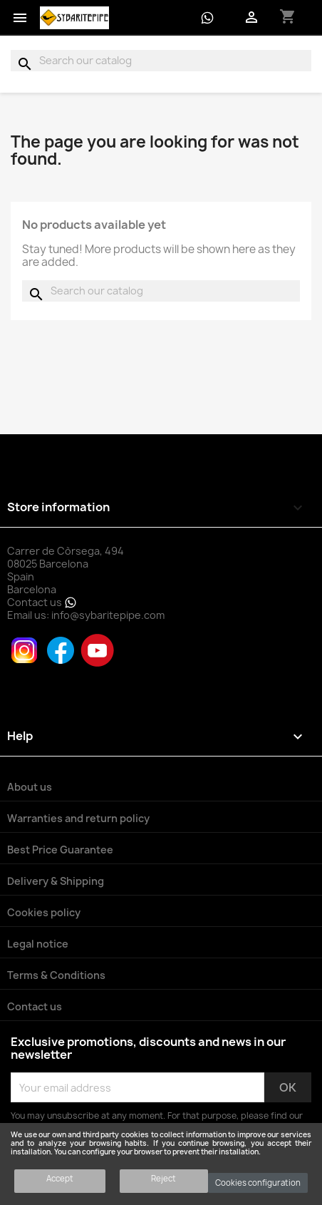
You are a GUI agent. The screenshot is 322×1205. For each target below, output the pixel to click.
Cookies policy (43, 912)
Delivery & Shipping (55, 881)
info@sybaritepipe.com (108, 615)
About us (29, 787)
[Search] (161, 60)
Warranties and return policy (78, 818)
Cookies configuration (258, 1182)
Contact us (42, 602)
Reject (163, 1178)
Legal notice (37, 943)
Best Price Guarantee (60, 849)
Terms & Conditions (56, 975)
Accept (59, 1178)
